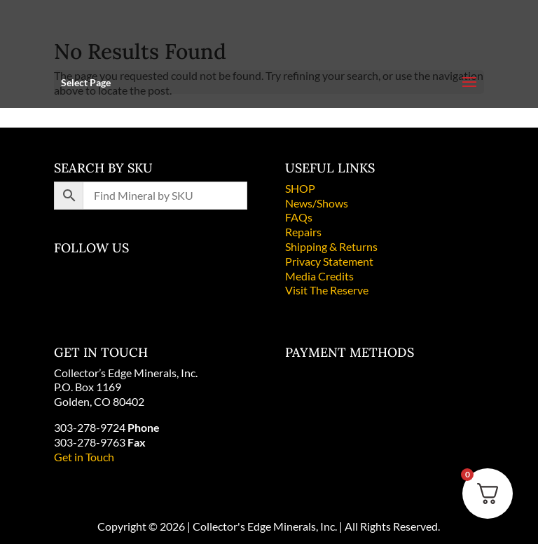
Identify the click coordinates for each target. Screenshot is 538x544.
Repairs (303, 231)
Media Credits (319, 276)
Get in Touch (84, 456)
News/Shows (316, 203)
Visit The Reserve (326, 290)
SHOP (300, 188)
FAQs (298, 217)
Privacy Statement (329, 261)
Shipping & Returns (331, 246)
